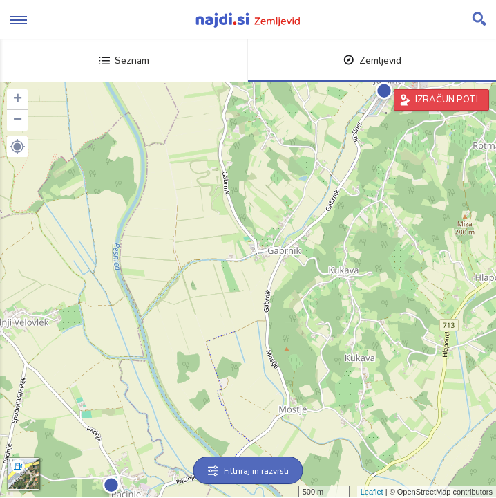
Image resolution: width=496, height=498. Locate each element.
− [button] (17, 120)
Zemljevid (372, 60)
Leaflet (372, 492)
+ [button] (17, 99)
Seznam (124, 60)
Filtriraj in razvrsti (248, 471)
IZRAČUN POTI (446, 99)
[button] (17, 146)
